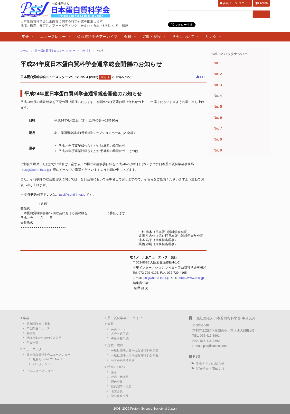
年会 (25, 36)
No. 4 (99, 50)
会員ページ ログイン (235, 3)
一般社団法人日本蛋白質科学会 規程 (135, 355)
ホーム (24, 50)
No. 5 (218, 107)
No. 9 (218, 150)
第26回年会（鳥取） (40, 323)
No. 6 (218, 118)
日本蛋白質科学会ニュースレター (55, 50)
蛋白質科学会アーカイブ (97, 36)
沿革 (114, 372)
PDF (201, 77)
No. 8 (218, 139)
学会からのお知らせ (210, 363)
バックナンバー (43, 364)
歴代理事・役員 (121, 386)
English (261, 3)
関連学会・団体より (210, 369)
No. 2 (218, 74)
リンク (211, 36)
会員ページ (118, 329)
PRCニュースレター (40, 371)
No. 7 (218, 128)
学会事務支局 (120, 396)
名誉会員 (117, 391)
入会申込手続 (120, 333)
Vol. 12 (86, 50)
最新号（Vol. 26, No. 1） (49, 359)
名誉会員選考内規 (122, 360)
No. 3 (218, 85)
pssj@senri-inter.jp (37, 170)
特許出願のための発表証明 (44, 338)
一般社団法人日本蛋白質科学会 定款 (135, 350)
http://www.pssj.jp (191, 278)
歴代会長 (117, 382)
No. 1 (218, 63)
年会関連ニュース (38, 328)
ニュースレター (53, 36)
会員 (127, 36)
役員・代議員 (120, 377)
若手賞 (31, 333)
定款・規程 (151, 36)
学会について (183, 36)
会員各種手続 (120, 338)
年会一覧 (32, 342)
